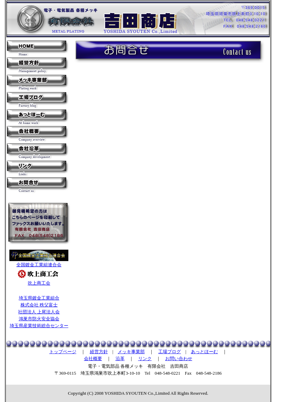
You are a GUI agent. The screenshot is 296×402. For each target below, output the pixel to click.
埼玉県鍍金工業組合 (39, 298)
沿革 (120, 358)
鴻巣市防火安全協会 (39, 318)
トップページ (62, 351)
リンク (145, 358)
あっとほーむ (204, 351)
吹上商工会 (39, 283)
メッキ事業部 (131, 351)
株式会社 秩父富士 (39, 304)
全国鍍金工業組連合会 (38, 264)
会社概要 (93, 358)
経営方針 (99, 351)
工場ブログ (169, 351)
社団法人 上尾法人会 (39, 311)
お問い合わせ (178, 358)
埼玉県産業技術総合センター (39, 325)
